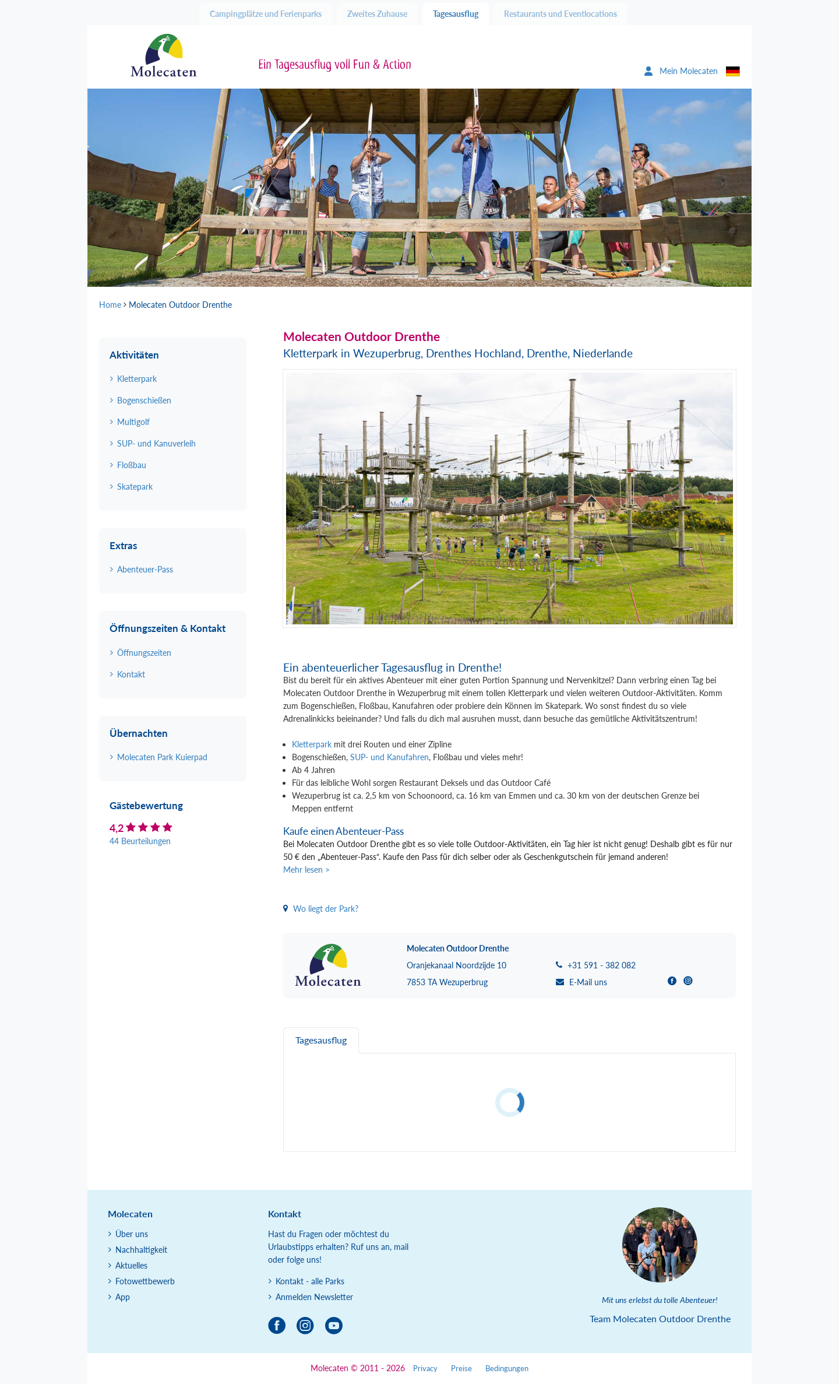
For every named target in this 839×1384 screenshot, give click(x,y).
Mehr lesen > (306, 869)
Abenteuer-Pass (145, 569)
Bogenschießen (144, 400)
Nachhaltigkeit (141, 1250)
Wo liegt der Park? (320, 909)
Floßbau (131, 465)
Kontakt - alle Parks (310, 1281)
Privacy (425, 1368)
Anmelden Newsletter (314, 1297)
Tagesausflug (455, 14)
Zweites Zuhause (377, 14)
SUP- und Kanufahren (389, 757)
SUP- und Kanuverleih (156, 443)
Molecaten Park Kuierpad (162, 757)
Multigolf (133, 422)
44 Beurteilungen (140, 841)
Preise (461, 1368)
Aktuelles (131, 1265)
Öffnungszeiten (144, 653)
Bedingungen (506, 1368)
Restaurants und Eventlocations (560, 14)
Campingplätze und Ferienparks (266, 14)
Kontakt (131, 674)
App (122, 1297)
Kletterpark (312, 744)
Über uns (131, 1234)
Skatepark (135, 486)
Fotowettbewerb (145, 1281)
